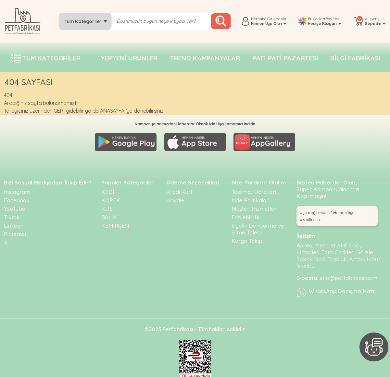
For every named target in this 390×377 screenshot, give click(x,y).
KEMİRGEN (115, 223)
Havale (175, 198)
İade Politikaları (251, 198)
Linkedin (14, 223)
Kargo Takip (247, 239)
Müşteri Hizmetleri (254, 207)
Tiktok (12, 215)
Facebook (17, 198)
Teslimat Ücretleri (254, 190)
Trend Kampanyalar (205, 58)
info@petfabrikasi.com (348, 276)
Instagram (17, 190)
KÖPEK (110, 198)
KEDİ (107, 190)
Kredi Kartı (179, 190)
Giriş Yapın (276, 18)
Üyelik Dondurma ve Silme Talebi (258, 227)
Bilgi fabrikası (355, 58)
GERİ (59, 110)
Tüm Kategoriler (85, 21)
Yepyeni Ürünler (129, 58)
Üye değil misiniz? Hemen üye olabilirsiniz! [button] (327, 214)
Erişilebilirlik (246, 215)
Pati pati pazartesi (285, 58)
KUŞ (107, 207)
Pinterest (15, 232)
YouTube (14, 207)
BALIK (109, 215)
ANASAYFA (112, 110)
